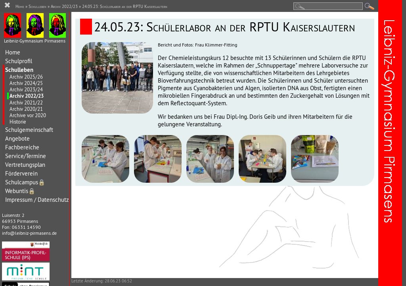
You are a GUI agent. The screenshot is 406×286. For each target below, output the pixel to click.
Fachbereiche (22, 147)
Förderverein (21, 173)
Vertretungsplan (25, 164)
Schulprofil (18, 61)
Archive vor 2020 (28, 115)
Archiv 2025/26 (26, 76)
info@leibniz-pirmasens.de (29, 233)
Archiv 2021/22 (26, 102)
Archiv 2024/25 (26, 83)
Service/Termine (25, 156)
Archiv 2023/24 (26, 89)
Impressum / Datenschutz (37, 199)
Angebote (17, 138)
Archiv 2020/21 (26, 109)
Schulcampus (25, 182)
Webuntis (20, 191)
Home (12, 52)
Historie (18, 121)
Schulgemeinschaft (29, 129)
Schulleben (19, 69)
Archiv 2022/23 (27, 96)
